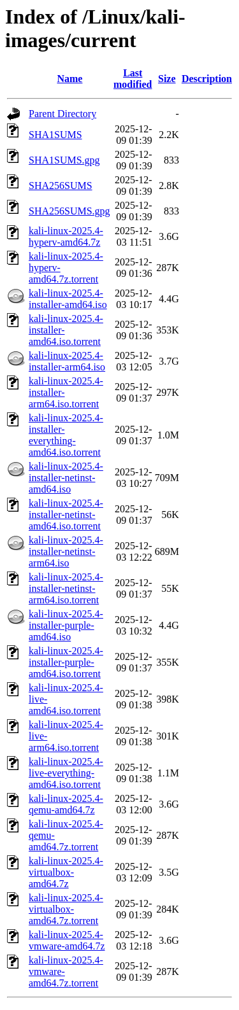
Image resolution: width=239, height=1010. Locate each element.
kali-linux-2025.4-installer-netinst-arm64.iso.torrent (66, 588)
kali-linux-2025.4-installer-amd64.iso (68, 299)
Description (207, 78)
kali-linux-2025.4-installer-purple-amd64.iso (66, 625)
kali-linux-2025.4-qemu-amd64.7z (66, 804)
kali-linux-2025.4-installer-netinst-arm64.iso (66, 551)
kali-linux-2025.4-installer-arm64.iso (67, 361)
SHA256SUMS (60, 185)
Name (69, 78)
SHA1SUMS (55, 134)
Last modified (132, 78)
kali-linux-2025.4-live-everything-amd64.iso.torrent (66, 773)
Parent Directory (62, 113)
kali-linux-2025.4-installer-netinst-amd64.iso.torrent (66, 514)
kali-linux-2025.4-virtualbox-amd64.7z (66, 872)
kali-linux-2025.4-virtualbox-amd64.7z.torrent (66, 909)
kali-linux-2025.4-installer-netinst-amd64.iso (66, 477)
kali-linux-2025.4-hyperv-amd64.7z (66, 236)
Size (167, 78)
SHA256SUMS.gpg (69, 211)
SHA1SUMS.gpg (64, 160)
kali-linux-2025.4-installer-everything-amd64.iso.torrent (66, 435)
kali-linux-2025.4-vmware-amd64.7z (67, 940)
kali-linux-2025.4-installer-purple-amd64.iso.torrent (66, 662)
